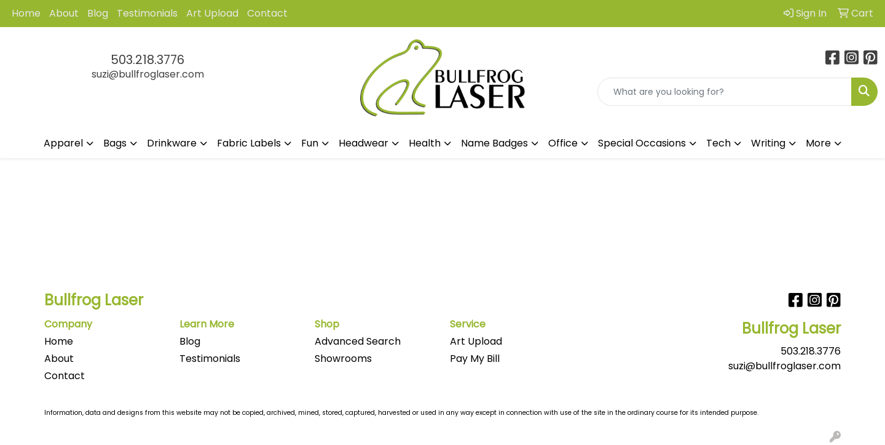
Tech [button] (718, 143)
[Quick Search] (724, 92)
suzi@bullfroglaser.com (148, 74)
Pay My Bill (475, 358)
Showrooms (343, 358)
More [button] (818, 143)
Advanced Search (358, 341)
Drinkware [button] (172, 143)
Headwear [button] (363, 143)
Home (26, 13)
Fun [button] (309, 143)
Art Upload (212, 13)
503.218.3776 (147, 59)
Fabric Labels (249, 143)
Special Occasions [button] (642, 143)
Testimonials (147, 13)
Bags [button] (115, 143)
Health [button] (425, 143)
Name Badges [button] (494, 143)
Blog (97, 13)
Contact (267, 13)
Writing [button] (768, 143)
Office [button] (563, 143)
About (64, 13)
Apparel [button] (63, 143)
